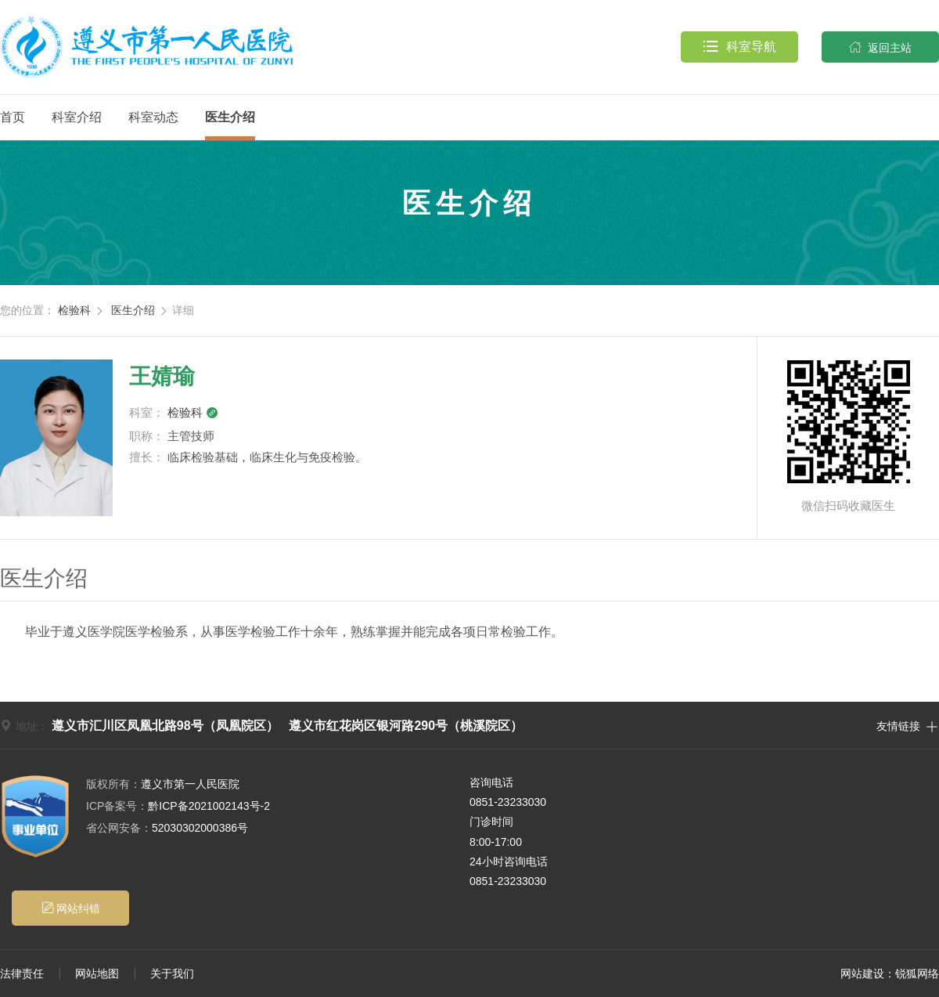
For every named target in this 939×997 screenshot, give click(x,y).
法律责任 (22, 973)
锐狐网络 (917, 973)
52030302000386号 (167, 828)
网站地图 (97, 973)
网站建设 (862, 973)
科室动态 (153, 117)
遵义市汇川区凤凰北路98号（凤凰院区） (165, 725)
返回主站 (880, 47)
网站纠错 (70, 908)
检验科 (74, 310)
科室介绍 (77, 117)
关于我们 (172, 973)
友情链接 (907, 725)
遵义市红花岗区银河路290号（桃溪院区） (406, 725)
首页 (12, 117)
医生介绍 (230, 117)
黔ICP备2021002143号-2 (178, 806)
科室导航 (739, 47)
